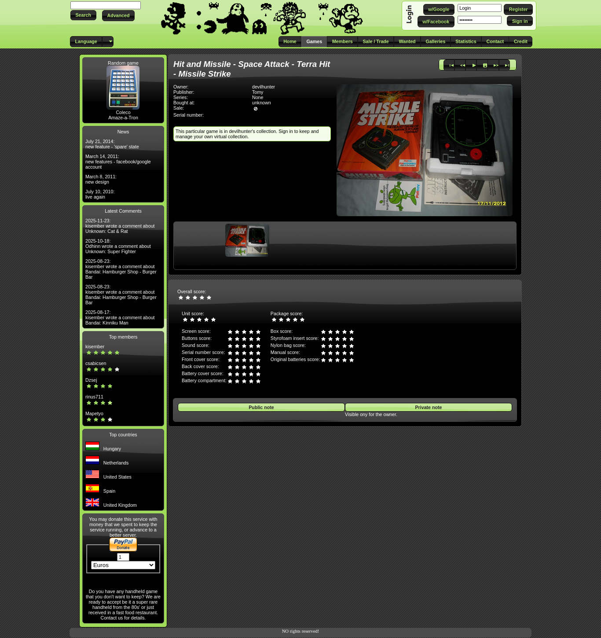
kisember (94, 346)
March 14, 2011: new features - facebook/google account (118, 162)
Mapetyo (94, 413)
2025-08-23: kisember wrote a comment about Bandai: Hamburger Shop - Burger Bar (121, 269)
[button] (83, 15)
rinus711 (94, 396)
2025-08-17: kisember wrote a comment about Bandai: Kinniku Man (120, 317)
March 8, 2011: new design (101, 179)
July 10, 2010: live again (99, 194)
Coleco (123, 112)
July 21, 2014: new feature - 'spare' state (112, 144)
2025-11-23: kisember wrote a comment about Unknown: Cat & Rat (120, 226)
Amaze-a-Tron (123, 117)
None (257, 97)
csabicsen (95, 363)
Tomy (257, 92)
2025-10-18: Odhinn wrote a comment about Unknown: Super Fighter (118, 246)
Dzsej (91, 380)
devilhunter (263, 86)
